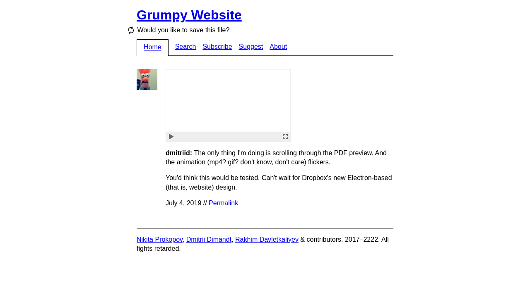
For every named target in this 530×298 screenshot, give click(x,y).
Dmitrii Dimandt (208, 239)
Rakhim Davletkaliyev (267, 239)
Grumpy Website (189, 14)
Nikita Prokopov (160, 239)
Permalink (223, 203)
